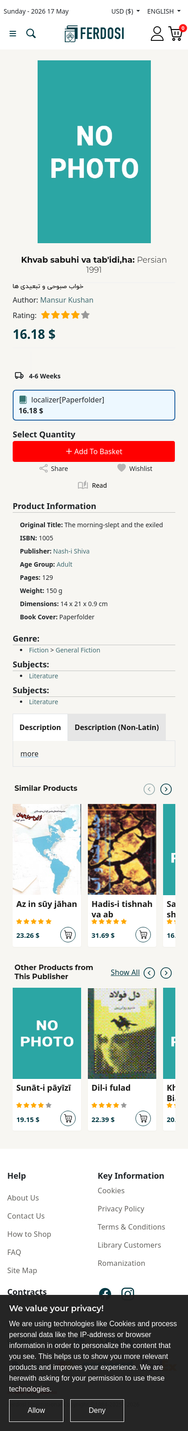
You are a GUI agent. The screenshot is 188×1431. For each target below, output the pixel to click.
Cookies (111, 1191)
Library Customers (129, 1245)
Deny (97, 1410)
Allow (36, 1410)
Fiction (38, 650)
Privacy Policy (121, 1209)
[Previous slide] (149, 788)
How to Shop (29, 1234)
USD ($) (123, 11)
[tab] (40, 727)
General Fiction (78, 650)
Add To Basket (93, 451)
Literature (43, 675)
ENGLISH (161, 11)
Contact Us (26, 1216)
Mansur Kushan (67, 300)
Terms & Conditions (131, 1227)
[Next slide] (166, 788)
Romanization (121, 1263)
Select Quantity (44, 434)
